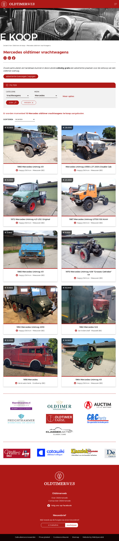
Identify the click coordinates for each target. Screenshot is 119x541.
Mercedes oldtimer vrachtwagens (39, 45)
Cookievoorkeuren (61, 537)
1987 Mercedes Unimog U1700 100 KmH (88, 219)
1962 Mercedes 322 (88, 327)
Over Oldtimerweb (59, 498)
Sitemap (75, 537)
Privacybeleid (44, 537)
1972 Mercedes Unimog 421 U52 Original (30, 219)
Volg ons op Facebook (61, 505)
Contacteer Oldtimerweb (59, 501)
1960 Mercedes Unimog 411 (30, 167)
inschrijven (72, 525)
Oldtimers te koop (19, 45)
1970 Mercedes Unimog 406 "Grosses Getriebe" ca (88, 273)
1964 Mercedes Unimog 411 (89, 379)
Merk (36, 92)
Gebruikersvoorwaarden (25, 537)
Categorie (10, 92)
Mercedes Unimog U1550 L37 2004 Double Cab (88, 167)
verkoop (104, 68)
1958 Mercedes (30, 379)
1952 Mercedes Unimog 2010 (30, 327)
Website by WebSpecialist (93, 537)
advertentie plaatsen (83, 68)
